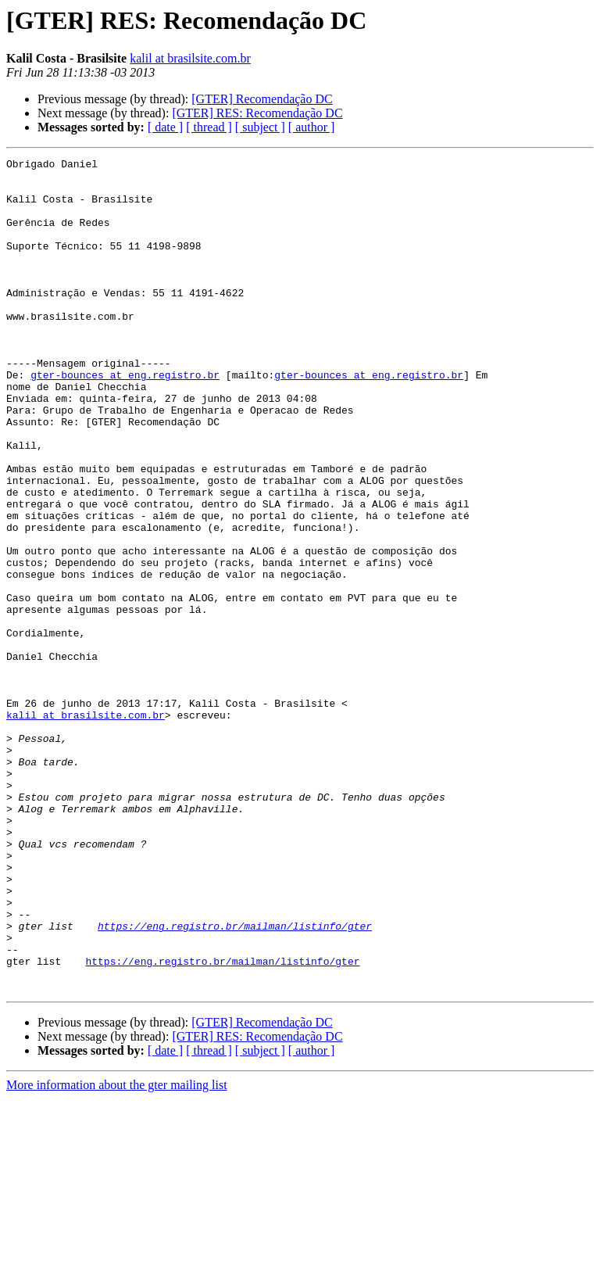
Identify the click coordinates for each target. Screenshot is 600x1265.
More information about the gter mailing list (116, 1251)
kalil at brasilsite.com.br (190, 58)
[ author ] (311, 127)
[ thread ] (209, 127)
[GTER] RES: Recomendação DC (257, 113)
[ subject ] (260, 127)
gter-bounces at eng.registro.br (125, 419)
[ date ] (165, 127)
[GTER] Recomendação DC (261, 99)
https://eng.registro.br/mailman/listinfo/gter (235, 1080)
